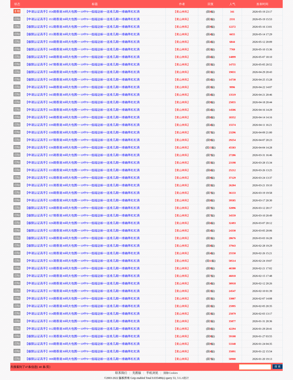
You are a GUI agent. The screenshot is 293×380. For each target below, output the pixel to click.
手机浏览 (152, 373)
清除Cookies (170, 373)
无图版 (136, 373)
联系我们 (121, 373)
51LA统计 (183, 378)
